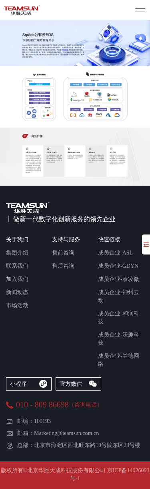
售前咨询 (63, 253)
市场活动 (17, 306)
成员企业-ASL (115, 253)
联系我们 (17, 266)
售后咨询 (63, 266)
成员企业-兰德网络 (118, 360)
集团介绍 (17, 253)
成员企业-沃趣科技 (118, 339)
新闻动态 (17, 292)
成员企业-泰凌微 (118, 279)
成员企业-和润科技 (118, 318)
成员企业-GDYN (118, 266)
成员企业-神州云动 (118, 296)
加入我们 (17, 279)
